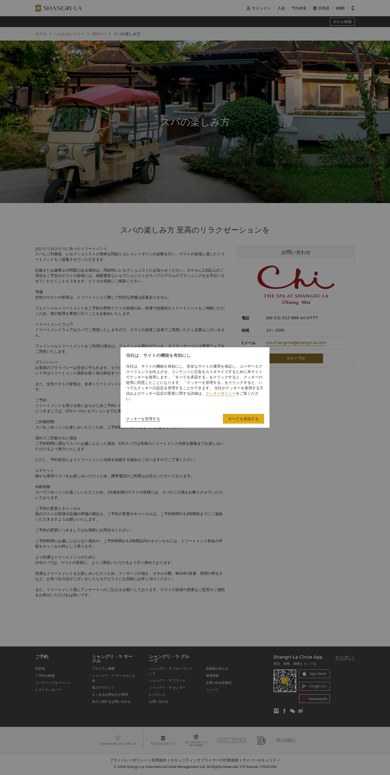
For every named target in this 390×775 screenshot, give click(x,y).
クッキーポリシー (221, 393)
